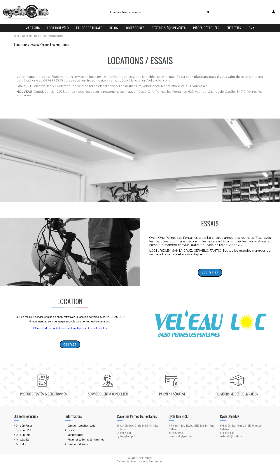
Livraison (72, 430)
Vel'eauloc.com (158, 80)
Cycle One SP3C (23, 430)
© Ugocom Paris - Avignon (140, 457)
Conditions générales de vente (81, 425)
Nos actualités (22, 439)
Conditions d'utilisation (78, 444)
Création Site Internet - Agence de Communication (140, 461)
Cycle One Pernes (24, 425)
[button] (33, 28)
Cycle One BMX (23, 434)
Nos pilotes (21, 444)
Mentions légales (75, 434)
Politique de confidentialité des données (86, 439)
